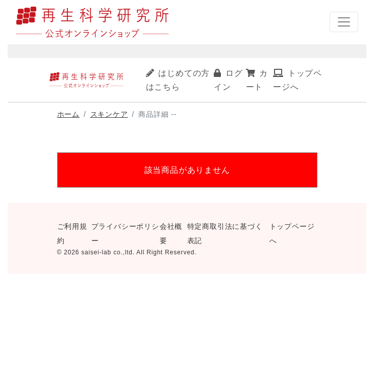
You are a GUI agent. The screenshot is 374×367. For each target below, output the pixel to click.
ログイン (228, 80)
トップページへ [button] (297, 80)
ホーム (68, 114)
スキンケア (109, 114)
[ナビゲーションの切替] (344, 22)
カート (257, 80)
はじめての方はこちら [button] (178, 80)
